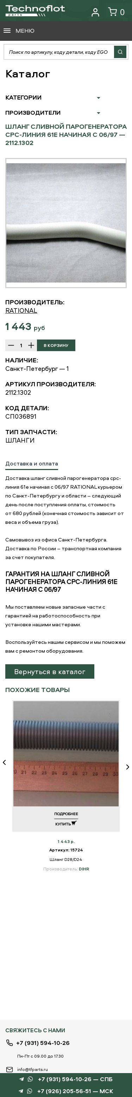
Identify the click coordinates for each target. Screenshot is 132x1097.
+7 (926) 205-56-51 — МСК (75, 1091)
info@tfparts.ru (32, 1069)
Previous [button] (7, 767)
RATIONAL (21, 310)
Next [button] (125, 767)
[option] (66, 223)
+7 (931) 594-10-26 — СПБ (75, 1079)
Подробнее (66, 813)
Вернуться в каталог (50, 671)
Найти (120, 52)
